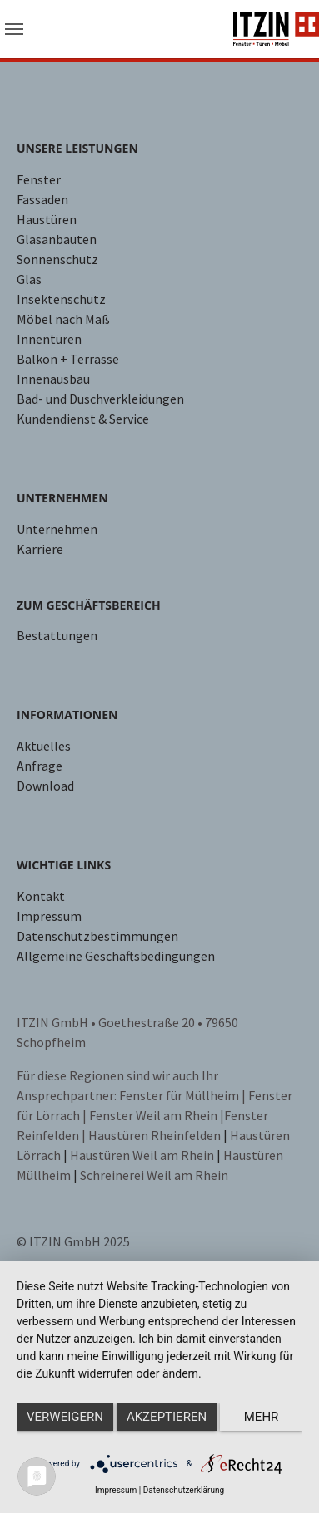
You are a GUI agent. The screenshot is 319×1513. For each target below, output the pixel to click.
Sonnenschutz (57, 259)
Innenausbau (53, 378)
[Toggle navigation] (14, 29)
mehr (261, 1416)
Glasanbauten (57, 239)
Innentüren (49, 339)
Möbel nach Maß (63, 319)
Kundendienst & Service (83, 418)
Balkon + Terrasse (68, 358)
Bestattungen (57, 635)
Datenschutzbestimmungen (97, 936)
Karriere (40, 549)
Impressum (49, 916)
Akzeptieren (167, 1416)
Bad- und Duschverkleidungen (100, 398)
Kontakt (41, 896)
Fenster (39, 179)
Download (45, 785)
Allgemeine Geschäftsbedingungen (116, 955)
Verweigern (65, 1416)
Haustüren (47, 219)
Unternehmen (57, 529)
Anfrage (39, 765)
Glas (29, 279)
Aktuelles (44, 745)
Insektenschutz (61, 299)
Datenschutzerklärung (183, 1490)
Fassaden (42, 199)
